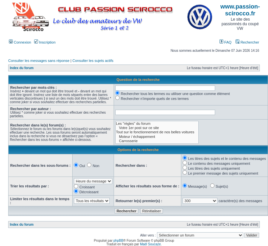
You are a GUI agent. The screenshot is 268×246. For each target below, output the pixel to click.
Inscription (45, 42)
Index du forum (22, 68)
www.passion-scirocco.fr (240, 10)
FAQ (225, 42)
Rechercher (247, 42)
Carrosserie (157, 141)
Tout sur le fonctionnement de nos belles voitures (157, 132)
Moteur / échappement (157, 137)
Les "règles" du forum (157, 124)
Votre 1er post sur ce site (157, 128)
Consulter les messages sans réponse (38, 61)
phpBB (118, 240)
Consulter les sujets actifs (92, 61)
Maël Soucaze (150, 244)
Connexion (20, 42)
